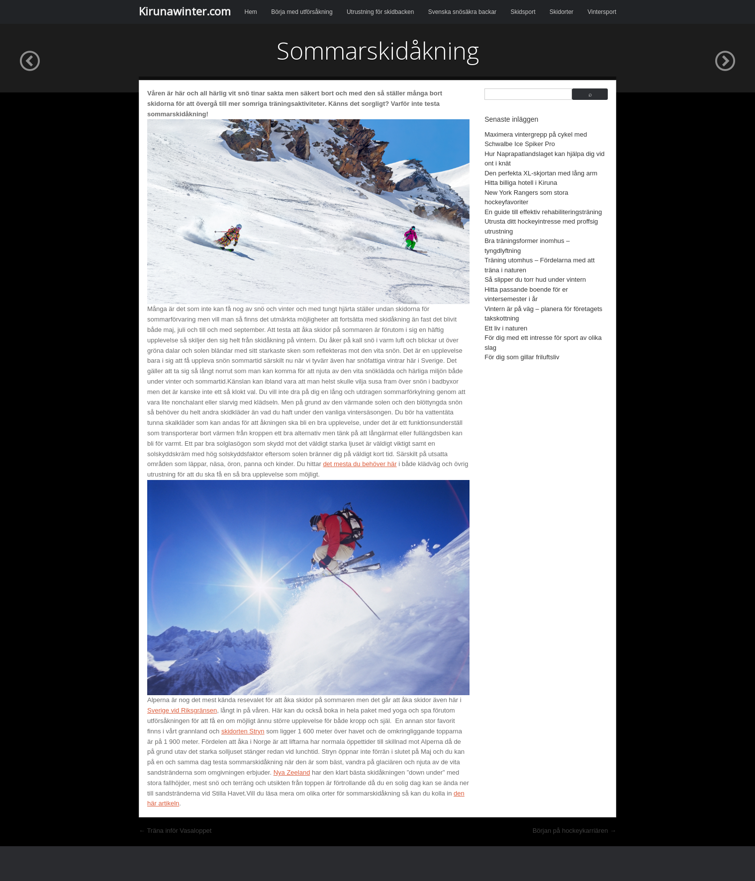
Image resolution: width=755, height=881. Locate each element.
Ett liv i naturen (505, 328)
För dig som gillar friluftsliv (521, 357)
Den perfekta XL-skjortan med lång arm (540, 173)
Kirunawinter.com (185, 10)
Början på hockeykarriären (574, 830)
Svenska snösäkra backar (462, 11)
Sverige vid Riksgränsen (182, 710)
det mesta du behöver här (359, 464)
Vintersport (601, 11)
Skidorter (561, 11)
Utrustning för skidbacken (380, 11)
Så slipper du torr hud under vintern (535, 279)
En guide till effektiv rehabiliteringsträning (543, 212)
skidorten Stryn (243, 731)
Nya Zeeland (292, 772)
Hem (251, 11)
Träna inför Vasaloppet (175, 830)
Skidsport (522, 11)
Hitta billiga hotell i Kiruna (520, 182)
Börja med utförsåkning (301, 11)
